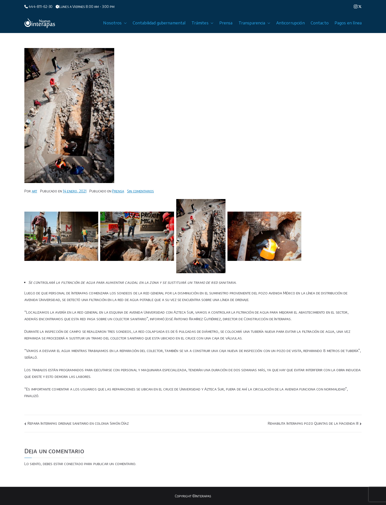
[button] (124, 23)
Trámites (202, 23)
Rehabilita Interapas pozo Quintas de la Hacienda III (313, 423)
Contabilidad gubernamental (159, 22)
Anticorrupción (290, 22)
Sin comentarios (140, 191)
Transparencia (254, 23)
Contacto (320, 22)
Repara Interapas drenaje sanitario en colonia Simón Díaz (78, 423)
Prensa (226, 22)
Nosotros (115, 23)
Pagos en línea (348, 22)
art (34, 191)
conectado (73, 463)
